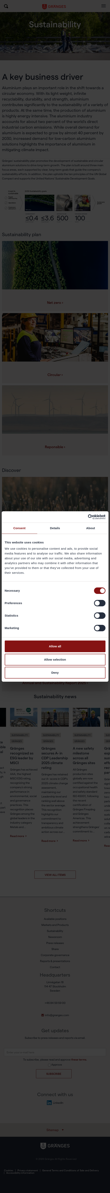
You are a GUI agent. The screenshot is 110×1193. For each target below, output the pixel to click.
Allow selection (55, 659)
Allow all (55, 646)
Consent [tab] (19, 528)
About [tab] (90, 528)
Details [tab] (55, 528)
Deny (55, 672)
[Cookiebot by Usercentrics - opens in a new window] (87, 517)
